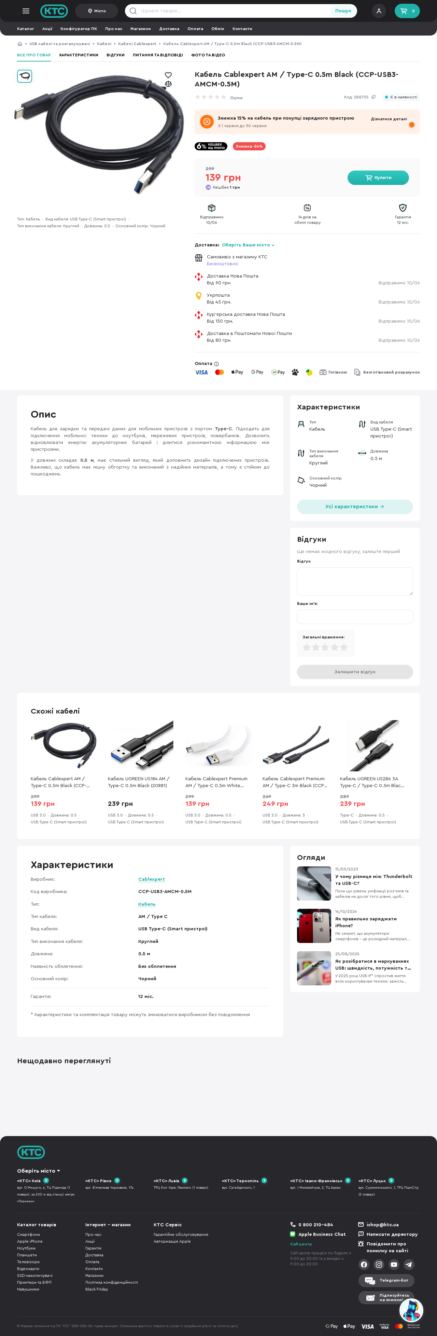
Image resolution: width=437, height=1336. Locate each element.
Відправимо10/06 (212, 220)
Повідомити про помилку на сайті (387, 1247)
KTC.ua (54, 11)
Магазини (140, 29)
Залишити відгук (355, 672)
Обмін (217, 29)
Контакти (242, 29)
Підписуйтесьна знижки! (394, 1297)
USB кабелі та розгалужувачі (59, 44)
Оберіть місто (36, 1171)
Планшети (27, 1255)
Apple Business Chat (322, 1234)
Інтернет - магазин (108, 1225)
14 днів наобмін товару (307, 220)
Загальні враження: (323, 637)
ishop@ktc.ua (383, 1225)
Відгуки (116, 55)
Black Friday (96, 1289)
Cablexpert (151, 879)
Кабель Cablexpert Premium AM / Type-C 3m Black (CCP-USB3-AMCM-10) (294, 783)
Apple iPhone (30, 1241)
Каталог (25, 29)
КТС (20, 43)
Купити (383, 177)
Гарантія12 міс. (403, 220)
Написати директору (392, 1234)
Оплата (195, 29)
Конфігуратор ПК (78, 29)
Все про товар (34, 55)
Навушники (28, 1289)
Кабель (147, 904)
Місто (100, 11)
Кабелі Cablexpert (137, 44)
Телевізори (28, 1262)
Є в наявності (403, 97)
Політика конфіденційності (111, 1282)
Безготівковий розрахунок (391, 372)
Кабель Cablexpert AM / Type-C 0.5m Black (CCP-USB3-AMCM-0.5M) (58, 783)
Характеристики (78, 55)
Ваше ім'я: (307, 604)
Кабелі (104, 44)
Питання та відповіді (158, 55)
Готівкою (337, 372)
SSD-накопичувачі (35, 1275)
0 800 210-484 (315, 1225)
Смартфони (28, 1234)
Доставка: (235, 245)
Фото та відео (208, 55)
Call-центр (301, 1244)
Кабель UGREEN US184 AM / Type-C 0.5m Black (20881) (139, 782)
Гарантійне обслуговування (181, 1234)
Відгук (304, 561)
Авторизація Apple (172, 1241)
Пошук (343, 11)
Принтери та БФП (34, 1282)
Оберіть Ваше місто (246, 245)
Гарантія (93, 1248)
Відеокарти (28, 1269)
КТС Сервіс (168, 1225)
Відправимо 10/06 (399, 283)
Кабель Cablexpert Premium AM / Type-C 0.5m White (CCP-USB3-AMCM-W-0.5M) (216, 783)
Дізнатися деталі (389, 119)
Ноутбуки (26, 1248)
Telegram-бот (394, 1280)
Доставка (169, 29)
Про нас (113, 29)
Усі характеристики (355, 506)
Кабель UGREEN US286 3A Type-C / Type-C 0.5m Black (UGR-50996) (371, 783)
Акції (47, 29)
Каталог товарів (36, 1225)
